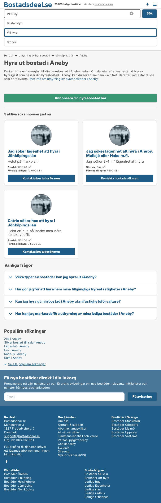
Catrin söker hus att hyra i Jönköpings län (31, 222)
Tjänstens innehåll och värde (78, 436)
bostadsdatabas (104, 4)
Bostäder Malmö (123, 428)
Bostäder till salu (96, 474)
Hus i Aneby (12, 350)
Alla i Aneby (12, 338)
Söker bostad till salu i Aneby (24, 342)
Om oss (63, 421)
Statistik (63, 447)
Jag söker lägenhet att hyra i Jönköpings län (34, 153)
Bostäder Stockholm (126, 421)
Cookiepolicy (67, 444)
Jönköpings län (65, 55)
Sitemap (63, 451)
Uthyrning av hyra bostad (34, 55)
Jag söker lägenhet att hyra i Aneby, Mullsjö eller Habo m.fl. (119, 153)
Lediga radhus (95, 493)
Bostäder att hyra (97, 477)
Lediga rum (93, 489)
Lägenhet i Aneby (16, 346)
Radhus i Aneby (15, 354)
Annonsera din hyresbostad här (80, 98)
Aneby (84, 55)
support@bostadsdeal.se (22, 436)
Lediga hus (92, 481)
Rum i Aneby (13, 357)
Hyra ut (8, 55)
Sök (150, 13)
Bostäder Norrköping (19, 489)
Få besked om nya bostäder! (147, 4)
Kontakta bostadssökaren (41, 178)
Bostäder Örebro (16, 474)
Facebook (6, 461)
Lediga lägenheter (97, 485)
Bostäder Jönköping (18, 485)
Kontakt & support (70, 424)
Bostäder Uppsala (124, 432)
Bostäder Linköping (18, 477)
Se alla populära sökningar (26, 364)
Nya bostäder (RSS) (72, 455)
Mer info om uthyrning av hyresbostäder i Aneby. (64, 79)
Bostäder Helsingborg (19, 481)
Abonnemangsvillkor (72, 428)
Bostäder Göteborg (125, 424)
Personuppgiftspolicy (73, 440)
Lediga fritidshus (96, 497)
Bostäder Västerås (124, 436)
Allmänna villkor (69, 432)
